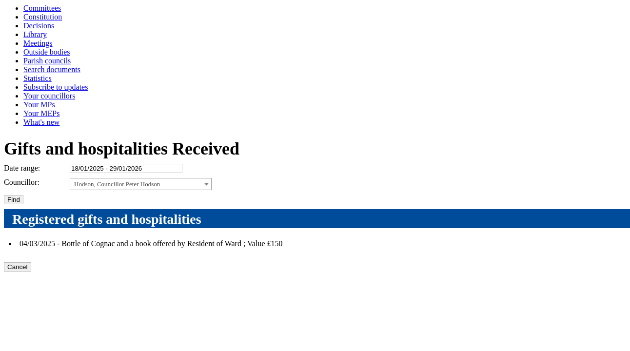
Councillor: (21, 182)
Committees (42, 8)
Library (35, 34)
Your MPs (39, 104)
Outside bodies (46, 52)
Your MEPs (41, 113)
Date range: (22, 168)
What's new (41, 122)
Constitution (42, 17)
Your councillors (49, 96)
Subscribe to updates (55, 87)
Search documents (51, 69)
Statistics (37, 78)
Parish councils (47, 61)
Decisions (38, 25)
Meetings (38, 43)
